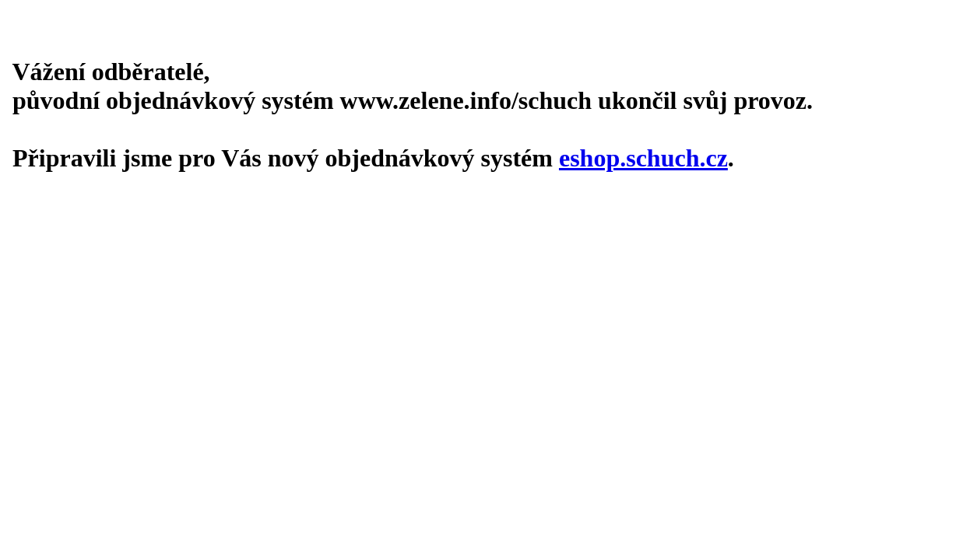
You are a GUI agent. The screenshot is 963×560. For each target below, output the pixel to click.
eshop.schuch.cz (643, 158)
